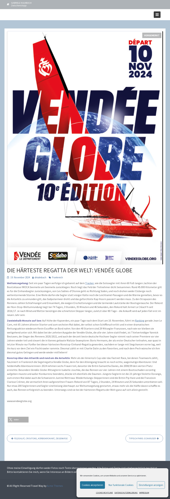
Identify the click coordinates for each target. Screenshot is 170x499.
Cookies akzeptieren (92, 485)
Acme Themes (55, 485)
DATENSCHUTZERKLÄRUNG (126, 492)
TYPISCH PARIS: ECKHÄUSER (142, 438)
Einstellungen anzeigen (151, 485)
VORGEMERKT (152, 35)
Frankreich (57, 277)
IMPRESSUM (144, 492)
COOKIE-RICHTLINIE (104, 492)
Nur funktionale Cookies (120, 485)
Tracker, (89, 283)
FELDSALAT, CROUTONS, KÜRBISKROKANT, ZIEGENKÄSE (41, 438)
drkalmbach (40, 277)
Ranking (139, 320)
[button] (18, 420)
